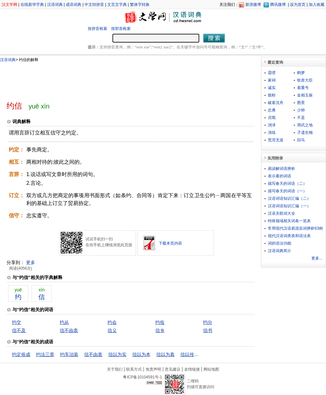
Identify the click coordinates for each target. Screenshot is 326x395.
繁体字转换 (140, 4)
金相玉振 (305, 95)
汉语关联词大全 (281, 213)
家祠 (272, 80)
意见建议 (172, 369)
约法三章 (45, 354)
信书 (207, 330)
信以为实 (117, 354)
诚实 (272, 87)
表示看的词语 (279, 176)
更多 (30, 262)
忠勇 (272, 110)
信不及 (19, 330)
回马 (301, 140)
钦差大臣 (305, 80)
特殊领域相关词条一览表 (289, 221)
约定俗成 (21, 354)
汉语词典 (55, 4)
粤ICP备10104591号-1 (142, 377)
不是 (301, 117)
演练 (272, 132)
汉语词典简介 (279, 250)
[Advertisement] (120, 79)
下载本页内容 (170, 243)
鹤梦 (301, 72)
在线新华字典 (32, 4)
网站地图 (211, 369)
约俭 (159, 322)
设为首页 (298, 4)
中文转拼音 (94, 4)
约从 (64, 322)
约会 (112, 322)
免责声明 (153, 369)
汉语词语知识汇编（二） (289, 198)
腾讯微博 (278, 4)
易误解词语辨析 (281, 168)
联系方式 (134, 369)
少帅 (301, 110)
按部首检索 (121, 28)
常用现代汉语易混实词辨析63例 (295, 228)
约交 (16, 322)
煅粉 (272, 95)
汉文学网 (9, 4)
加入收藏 (316, 4)
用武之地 (305, 125)
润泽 (272, 125)
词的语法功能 (279, 243)
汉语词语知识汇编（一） (289, 206)
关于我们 (115, 369)
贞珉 (272, 117)
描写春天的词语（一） (287, 191)
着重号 (303, 87)
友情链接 (192, 369)
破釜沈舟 (275, 102)
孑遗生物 (305, 132)
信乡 (159, 330)
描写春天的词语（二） (287, 183)
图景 (301, 102)
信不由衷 (69, 330)
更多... (316, 258)
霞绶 (272, 72)
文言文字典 (117, 4)
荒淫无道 (275, 140)
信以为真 (165, 354)
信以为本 (141, 354)
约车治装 (69, 354)
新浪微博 (253, 4)
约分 (207, 322)
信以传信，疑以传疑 (200, 354)
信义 (112, 330)
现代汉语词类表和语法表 (289, 236)
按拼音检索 (97, 28)
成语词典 (73, 4)
